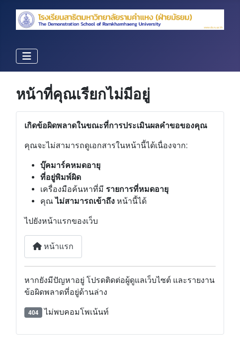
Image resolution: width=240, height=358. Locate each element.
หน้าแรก (53, 246)
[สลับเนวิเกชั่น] (27, 56)
